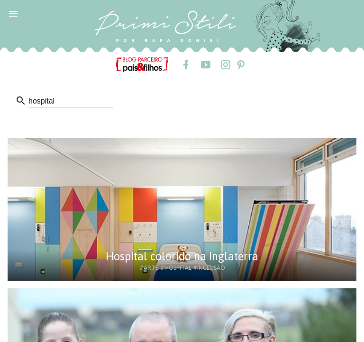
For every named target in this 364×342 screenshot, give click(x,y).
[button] (13, 13)
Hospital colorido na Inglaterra (182, 256)
